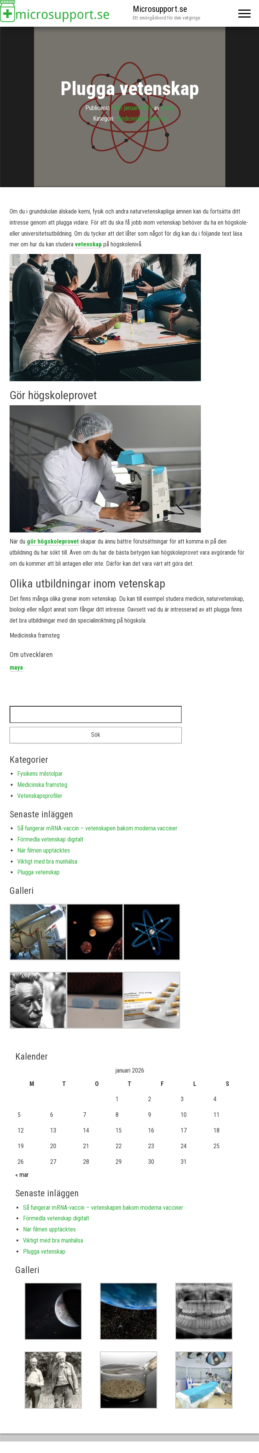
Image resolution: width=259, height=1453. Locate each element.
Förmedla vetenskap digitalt (50, 839)
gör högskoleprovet (53, 541)
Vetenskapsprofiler (39, 795)
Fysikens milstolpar (40, 773)
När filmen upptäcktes (43, 850)
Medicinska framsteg (141, 118)
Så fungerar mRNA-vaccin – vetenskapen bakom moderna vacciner (97, 828)
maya (167, 107)
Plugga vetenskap (38, 872)
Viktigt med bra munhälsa (47, 861)
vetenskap (88, 244)
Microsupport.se (160, 9)
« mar (22, 1174)
